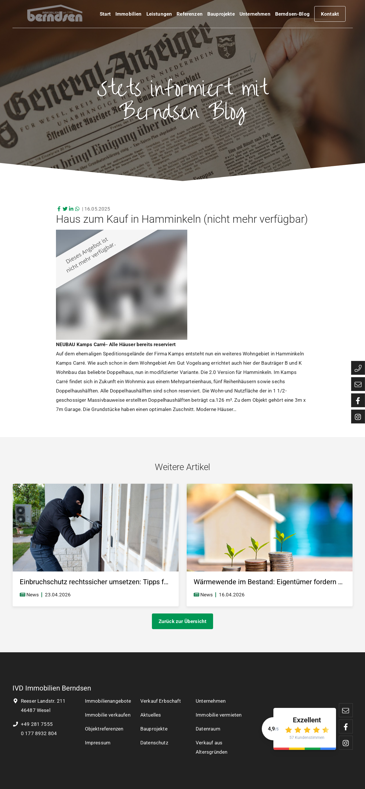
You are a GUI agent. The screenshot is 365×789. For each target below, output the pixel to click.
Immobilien (128, 15)
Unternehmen (254, 15)
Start (105, 15)
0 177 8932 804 (38, 733)
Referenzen (190, 15)
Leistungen (159, 15)
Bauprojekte (221, 15)
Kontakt (330, 15)
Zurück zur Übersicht (182, 621)
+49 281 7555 (32, 724)
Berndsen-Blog (292, 15)
